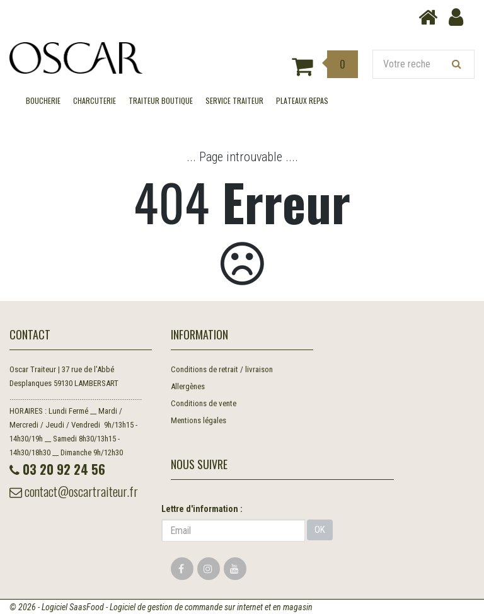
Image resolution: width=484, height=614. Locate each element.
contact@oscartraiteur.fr (73, 491)
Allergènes (188, 386)
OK (319, 529)
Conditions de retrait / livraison (222, 369)
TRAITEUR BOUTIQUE (161, 100)
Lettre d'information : (202, 509)
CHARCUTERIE (94, 100)
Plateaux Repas (302, 100)
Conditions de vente (203, 403)
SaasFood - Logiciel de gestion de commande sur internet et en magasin (191, 607)
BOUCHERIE (43, 100)
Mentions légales (198, 420)
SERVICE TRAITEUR (234, 100)
